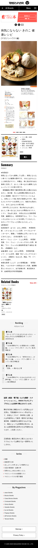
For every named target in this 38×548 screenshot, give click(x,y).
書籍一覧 (30, 18)
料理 (30, 148)
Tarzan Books (9, 519)
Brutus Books (9, 495)
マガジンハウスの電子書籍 (13, 476)
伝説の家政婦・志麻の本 (12, 468)
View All (33, 283)
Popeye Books (9, 513)
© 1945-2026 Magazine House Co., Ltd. (19, 544)
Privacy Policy (18, 535)
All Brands (8, 8)
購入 (25, 157)
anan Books (8, 492)
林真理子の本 (9, 462)
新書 (5, 459)
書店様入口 (30, 16)
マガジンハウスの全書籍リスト (15, 473)
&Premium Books (10, 516)
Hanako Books (9, 507)
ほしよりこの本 (16, 465)
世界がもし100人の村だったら (14, 471)
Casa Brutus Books (11, 498)
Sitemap (18, 529)
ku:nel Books (8, 510)
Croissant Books (10, 501)
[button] (14, 132)
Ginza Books (8, 504)
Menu (31, 8)
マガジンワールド (19, 3)
